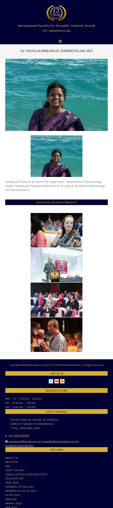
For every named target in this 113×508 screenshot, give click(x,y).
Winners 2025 (13, 503)
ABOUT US (11, 457)
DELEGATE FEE (14, 478)
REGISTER (11, 462)
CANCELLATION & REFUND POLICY (26, 474)
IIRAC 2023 (12, 482)
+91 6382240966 (18, 435)
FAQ (7, 466)
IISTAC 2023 (12, 495)
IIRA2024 (10, 499)
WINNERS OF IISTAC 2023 (21, 490)
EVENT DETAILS (15, 470)
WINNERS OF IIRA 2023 (19, 486)
